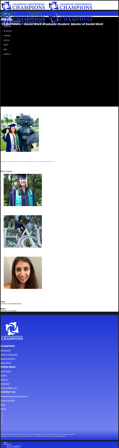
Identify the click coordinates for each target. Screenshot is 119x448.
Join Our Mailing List (9, 388)
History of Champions (9, 354)
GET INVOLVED (21, 14)
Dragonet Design (60, 436)
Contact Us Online (8, 400)
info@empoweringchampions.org (14, 396)
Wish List (4, 379)
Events (3, 409)
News (3, 404)
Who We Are (6, 350)
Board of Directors (8, 359)
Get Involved (6, 371)
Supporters (5, 384)
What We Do (6, 363)
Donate (4, 375)
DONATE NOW (34, 14)
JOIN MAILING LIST (7, 14)
